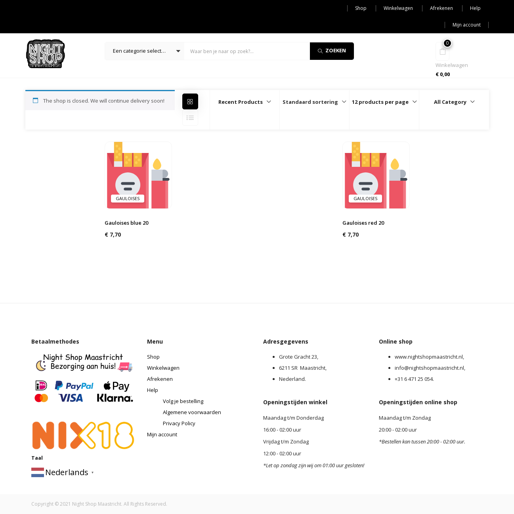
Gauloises (127, 198)
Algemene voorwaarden (192, 412)
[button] (144, 51)
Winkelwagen (398, 8)
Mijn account (467, 24)
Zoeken (332, 50)
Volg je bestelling (183, 401)
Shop (361, 8)
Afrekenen (441, 8)
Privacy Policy (179, 423)
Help (475, 8)
